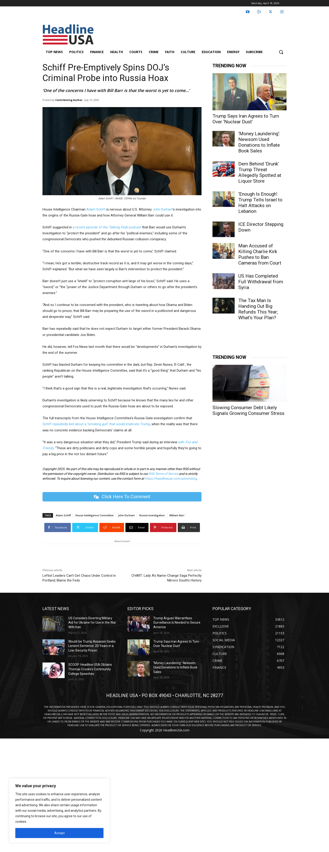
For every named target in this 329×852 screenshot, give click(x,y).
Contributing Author (68, 100)
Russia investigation (152, 515)
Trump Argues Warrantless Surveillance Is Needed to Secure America (176, 622)
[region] (59, 810)
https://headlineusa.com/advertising (171, 478)
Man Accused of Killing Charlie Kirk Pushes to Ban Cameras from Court (259, 254)
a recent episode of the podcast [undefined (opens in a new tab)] (107, 227)
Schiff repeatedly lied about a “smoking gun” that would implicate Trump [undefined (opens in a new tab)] (96, 424)
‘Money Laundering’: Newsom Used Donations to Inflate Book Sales (259, 142)
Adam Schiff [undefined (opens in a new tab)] (95, 209)
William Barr (177, 515)
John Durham (126, 515)
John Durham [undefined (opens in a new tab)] (162, 209)
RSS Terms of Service (163, 474)
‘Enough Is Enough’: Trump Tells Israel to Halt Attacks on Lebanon (260, 202)
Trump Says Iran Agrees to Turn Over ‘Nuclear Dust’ (245, 118)
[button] (281, 51)
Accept (59, 833)
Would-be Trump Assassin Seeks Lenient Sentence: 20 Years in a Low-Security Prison (92, 646)
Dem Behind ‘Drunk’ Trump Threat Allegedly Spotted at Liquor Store (259, 172)
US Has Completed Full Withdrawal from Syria (260, 281)
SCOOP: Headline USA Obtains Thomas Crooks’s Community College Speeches (90, 669)
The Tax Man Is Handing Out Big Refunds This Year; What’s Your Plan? (258, 309)
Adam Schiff (63, 515)
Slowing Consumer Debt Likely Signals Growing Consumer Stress (248, 410)
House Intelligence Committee (94, 515)
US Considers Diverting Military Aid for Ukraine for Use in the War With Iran (92, 622)
